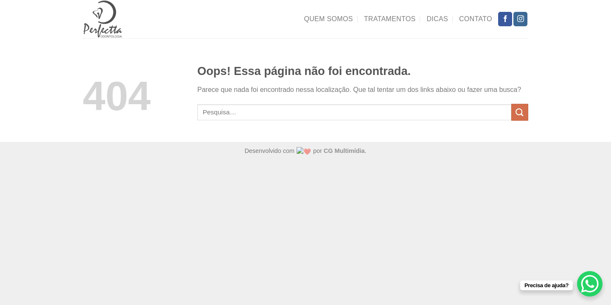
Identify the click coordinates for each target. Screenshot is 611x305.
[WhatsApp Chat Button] (590, 284)
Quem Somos (328, 18)
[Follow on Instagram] (520, 19)
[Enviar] (519, 112)
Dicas (437, 18)
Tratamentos (390, 18)
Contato (475, 18)
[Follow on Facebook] (505, 19)
